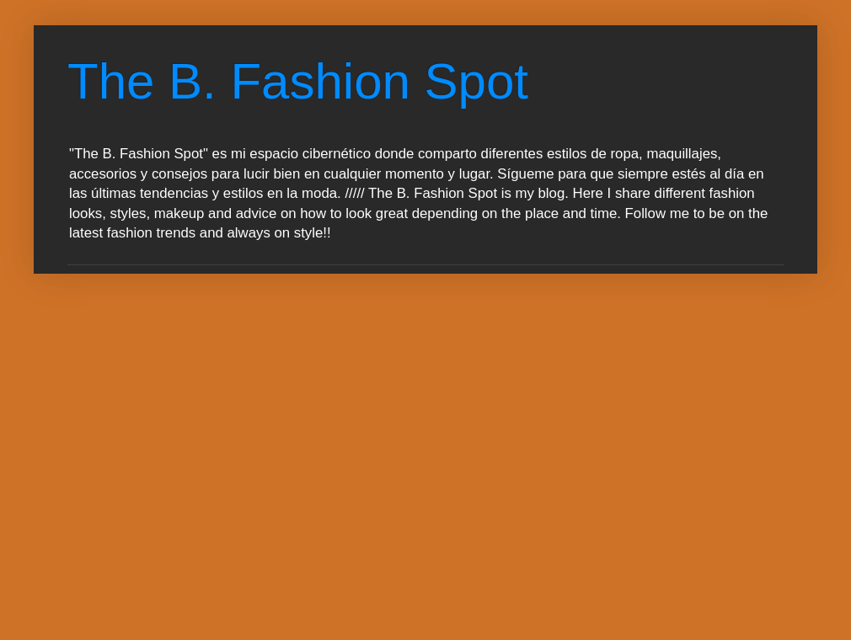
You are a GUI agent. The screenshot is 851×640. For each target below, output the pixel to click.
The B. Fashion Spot (297, 81)
